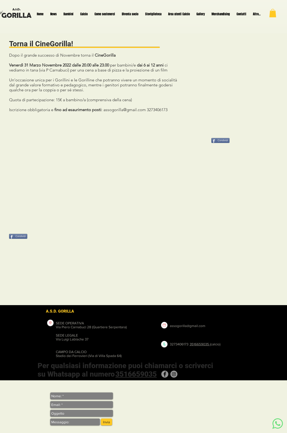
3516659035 (200, 344)
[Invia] (106, 422)
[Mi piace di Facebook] (41, 237)
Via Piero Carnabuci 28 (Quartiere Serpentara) (91, 327)
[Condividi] (220, 140)
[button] (272, 13)
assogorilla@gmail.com (124, 109)
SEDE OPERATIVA (70, 323)
